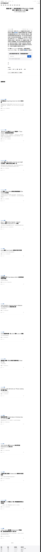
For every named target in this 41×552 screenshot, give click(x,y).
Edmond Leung (4, 282)
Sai (8, 64)
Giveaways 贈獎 (3, 220)
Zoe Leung (3, 108)
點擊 (25, 50)
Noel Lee (3, 478)
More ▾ (12, 542)
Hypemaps (15, 549)
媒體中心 (22, 549)
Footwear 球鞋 (3, 275)
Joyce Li (3, 168)
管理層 (22, 551)
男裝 (8, 548)
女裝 (8, 549)
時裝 (1, 548)
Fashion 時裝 (2, 248)
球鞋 (1, 549)
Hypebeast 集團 (23, 548)
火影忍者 (12, 72)
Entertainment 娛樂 (10, 29)
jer (2, 337)
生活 (8, 551)
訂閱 (29, 56)
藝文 (1, 551)
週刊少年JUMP (17, 72)
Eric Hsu (3, 450)
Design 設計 (2, 303)
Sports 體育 (2, 528)
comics (9, 72)
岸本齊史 (16, 32)
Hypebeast (15, 548)
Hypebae (15, 551)
